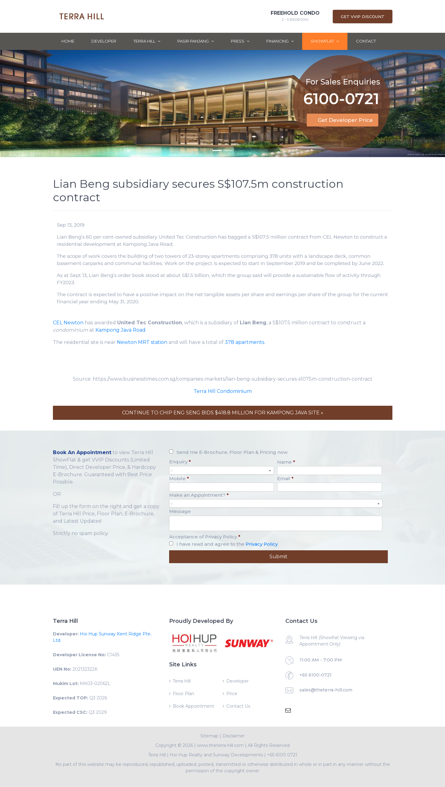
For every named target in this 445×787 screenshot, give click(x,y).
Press (240, 41)
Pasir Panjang (195, 41)
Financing (280, 41)
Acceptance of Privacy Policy (204, 537)
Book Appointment (193, 706)
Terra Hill (146, 41)
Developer (103, 41)
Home (67, 41)
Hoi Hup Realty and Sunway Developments (216, 755)
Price (231, 693)
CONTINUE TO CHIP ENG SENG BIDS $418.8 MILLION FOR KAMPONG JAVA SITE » (222, 413)
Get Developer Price (345, 120)
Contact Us (238, 706)
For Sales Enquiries (343, 72)
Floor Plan (183, 693)
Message (180, 511)
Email (285, 478)
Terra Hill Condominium (223, 391)
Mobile (179, 478)
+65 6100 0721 (282, 755)
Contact (366, 41)
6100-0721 (341, 91)
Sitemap (209, 736)
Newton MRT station (142, 342)
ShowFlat (325, 41)
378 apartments (244, 342)
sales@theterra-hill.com (325, 690)
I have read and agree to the (227, 544)
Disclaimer (233, 736)
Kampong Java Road (120, 330)
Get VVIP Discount (362, 16)
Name (286, 462)
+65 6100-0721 (315, 675)
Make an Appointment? (199, 495)
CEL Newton (68, 323)
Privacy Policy (262, 544)
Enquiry (180, 462)
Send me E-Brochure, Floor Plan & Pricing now (231, 452)
